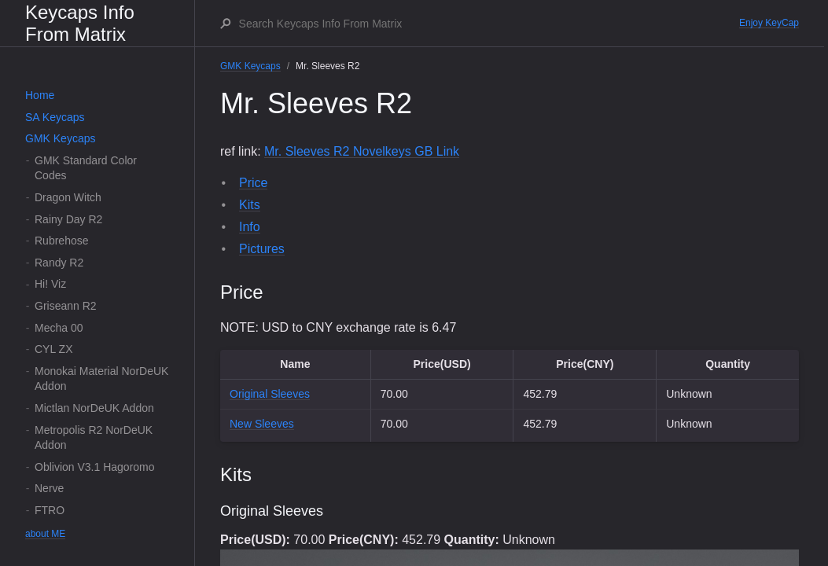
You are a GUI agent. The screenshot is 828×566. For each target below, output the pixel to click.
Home (39, 95)
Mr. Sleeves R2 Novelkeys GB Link (361, 151)
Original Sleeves (270, 394)
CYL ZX (54, 349)
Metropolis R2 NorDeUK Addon (94, 438)
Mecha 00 (59, 328)
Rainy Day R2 (68, 219)
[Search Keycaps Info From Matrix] (488, 23)
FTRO (49, 510)
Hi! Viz (50, 283)
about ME (45, 533)
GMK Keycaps (60, 138)
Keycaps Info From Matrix (79, 23)
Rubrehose (62, 240)
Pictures (262, 248)
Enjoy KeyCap (769, 22)
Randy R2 (59, 262)
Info (249, 226)
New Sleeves (262, 423)
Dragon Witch (68, 197)
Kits (249, 204)
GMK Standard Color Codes (86, 168)
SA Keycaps (55, 117)
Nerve (49, 488)
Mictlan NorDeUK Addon (94, 408)
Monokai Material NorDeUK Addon (101, 379)
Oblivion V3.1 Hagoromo (95, 467)
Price (253, 182)
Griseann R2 (66, 306)
